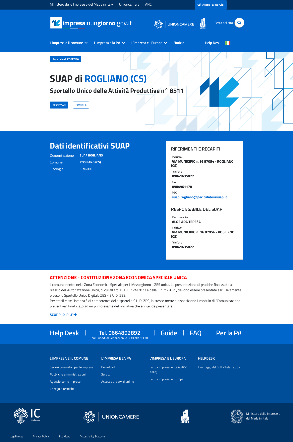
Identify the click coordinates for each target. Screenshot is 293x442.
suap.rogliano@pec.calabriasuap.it (199, 197)
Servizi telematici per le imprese (71, 367)
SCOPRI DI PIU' (61, 314)
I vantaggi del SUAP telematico (219, 367)
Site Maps (64, 436)
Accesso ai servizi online (117, 381)
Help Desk (212, 42)
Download (108, 367)
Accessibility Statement (93, 436)
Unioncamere (129, 4)
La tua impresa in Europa (166, 379)
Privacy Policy (41, 436)
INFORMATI (59, 105)
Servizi (105, 374)
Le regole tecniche (62, 388)
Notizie (179, 42)
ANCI (148, 4)
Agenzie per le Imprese (65, 381)
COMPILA (81, 105)
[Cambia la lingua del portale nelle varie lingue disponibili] (228, 43)
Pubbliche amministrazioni (68, 374)
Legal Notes (16, 436)
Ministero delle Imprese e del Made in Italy (81, 4)
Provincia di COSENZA (65, 59)
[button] (67, 42)
